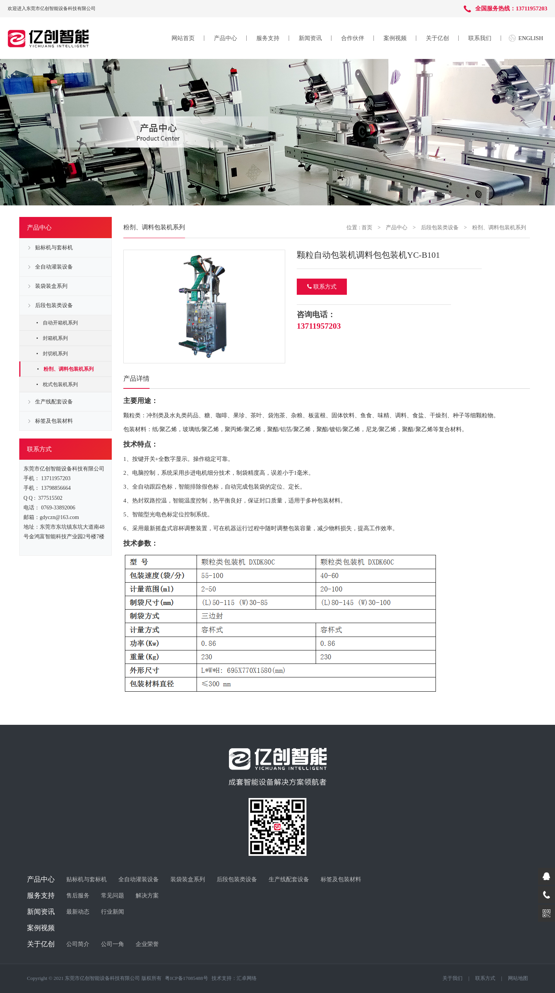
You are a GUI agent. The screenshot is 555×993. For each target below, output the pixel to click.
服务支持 (267, 38)
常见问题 (112, 895)
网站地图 (518, 978)
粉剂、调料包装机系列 (69, 369)
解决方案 (147, 895)
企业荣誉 (147, 944)
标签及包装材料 (54, 421)
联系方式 (321, 287)
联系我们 (479, 38)
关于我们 (452, 978)
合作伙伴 (352, 38)
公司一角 (112, 944)
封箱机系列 (55, 338)
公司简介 (77, 944)
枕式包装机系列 (60, 384)
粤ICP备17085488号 (186, 978)
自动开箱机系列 (60, 323)
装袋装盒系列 (51, 286)
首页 (367, 227)
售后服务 (77, 895)
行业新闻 (112, 912)
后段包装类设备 (54, 305)
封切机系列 (55, 353)
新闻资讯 (310, 38)
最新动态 (77, 912)
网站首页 (183, 38)
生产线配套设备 (54, 402)
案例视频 (395, 38)
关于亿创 (437, 38)
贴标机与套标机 (54, 247)
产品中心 (225, 38)
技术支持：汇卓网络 (234, 978)
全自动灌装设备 (54, 267)
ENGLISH (530, 38)
